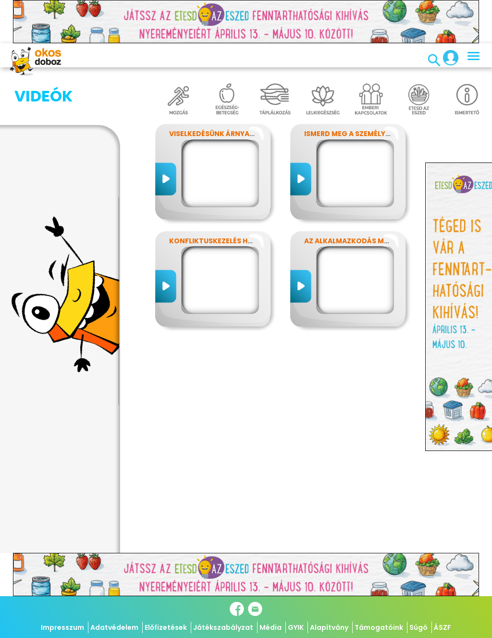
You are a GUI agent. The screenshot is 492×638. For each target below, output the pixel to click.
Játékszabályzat (223, 627)
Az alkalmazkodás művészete (361, 241)
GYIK (296, 627)
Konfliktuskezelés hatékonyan (230, 241)
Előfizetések (166, 627)
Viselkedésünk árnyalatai (219, 133)
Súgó (418, 627)
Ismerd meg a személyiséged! (358, 133)
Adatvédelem (114, 627)
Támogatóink (379, 627)
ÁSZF (442, 627)
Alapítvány (329, 627)
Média (270, 627)
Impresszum (62, 627)
